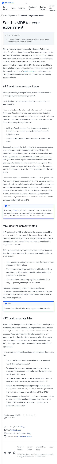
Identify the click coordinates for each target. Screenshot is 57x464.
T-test (15, 210)
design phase (29, 71)
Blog (29, 433)
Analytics (22, 8)
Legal (51, 447)
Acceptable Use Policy (41, 448)
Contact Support (21, 427)
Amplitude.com (15, 430)
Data (13, 8)
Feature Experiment (10, 16)
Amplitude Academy (24, 436)
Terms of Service (20, 448)
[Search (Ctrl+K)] (39, 3)
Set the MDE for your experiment (31, 16)
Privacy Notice (29, 448)
